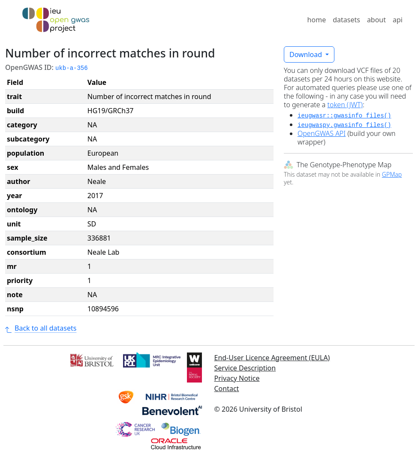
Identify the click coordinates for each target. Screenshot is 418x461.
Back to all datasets (40, 328)
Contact (226, 388)
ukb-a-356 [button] (71, 68)
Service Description (245, 368)
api (398, 19)
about (376, 19)
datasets (346, 19)
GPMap (392, 174)
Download (306, 54)
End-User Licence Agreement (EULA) (272, 357)
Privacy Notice (237, 378)
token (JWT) (345, 104)
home (316, 19)
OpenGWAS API (322, 133)
